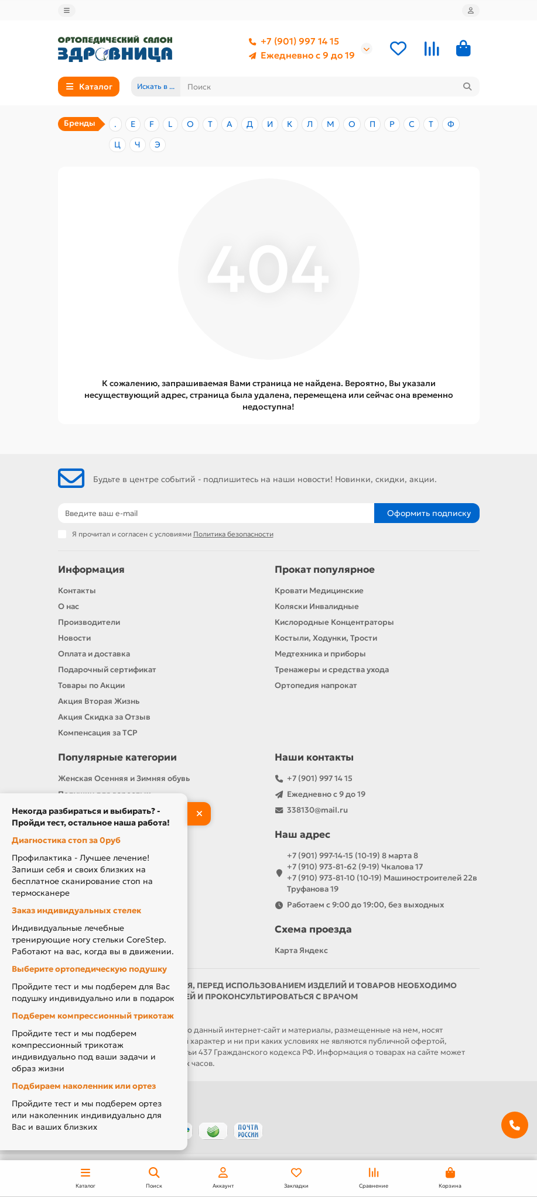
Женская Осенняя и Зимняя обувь (124, 778)
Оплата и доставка (94, 654)
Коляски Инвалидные (317, 606)
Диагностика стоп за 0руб (66, 840)
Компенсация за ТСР (98, 733)
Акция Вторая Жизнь (98, 701)
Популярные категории (117, 757)
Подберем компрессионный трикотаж (93, 1015)
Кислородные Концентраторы (334, 622)
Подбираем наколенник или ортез (84, 1086)
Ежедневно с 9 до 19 (299, 55)
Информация (91, 569)
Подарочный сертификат (107, 670)
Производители (89, 622)
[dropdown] (67, 10)
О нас (68, 606)
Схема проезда (313, 929)
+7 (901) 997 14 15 (291, 41)
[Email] (216, 513)
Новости (74, 638)
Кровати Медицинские (319, 591)
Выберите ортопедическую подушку (89, 969)
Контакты (77, 591)
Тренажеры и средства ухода (332, 670)
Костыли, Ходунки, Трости (326, 638)
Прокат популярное (325, 569)
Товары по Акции (91, 685)
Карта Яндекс (301, 950)
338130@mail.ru (317, 810)
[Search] (330, 87)
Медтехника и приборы (320, 654)
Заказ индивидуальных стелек (76, 910)
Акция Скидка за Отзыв (104, 717)
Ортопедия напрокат (316, 685)
